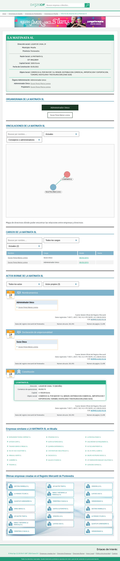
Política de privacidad (103, 553)
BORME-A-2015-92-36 (98, 319)
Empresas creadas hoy (47, 553)
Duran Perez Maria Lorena (41, 83)
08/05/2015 (84, 258)
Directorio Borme (78, 553)
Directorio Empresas (64, 553)
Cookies (115, 553)
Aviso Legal (90, 553)
